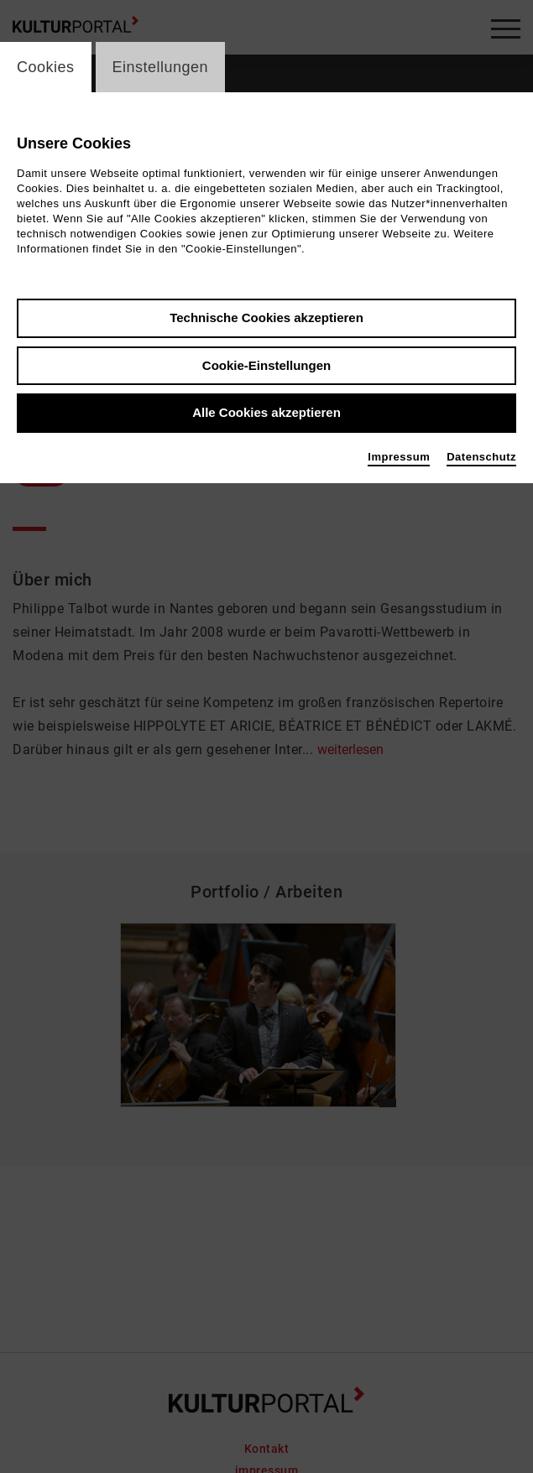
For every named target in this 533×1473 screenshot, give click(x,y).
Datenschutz (481, 456)
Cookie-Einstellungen (266, 365)
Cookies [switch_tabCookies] (46, 67)
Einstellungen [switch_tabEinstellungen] (160, 67)
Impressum (399, 456)
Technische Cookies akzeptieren (266, 317)
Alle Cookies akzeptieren (266, 412)
